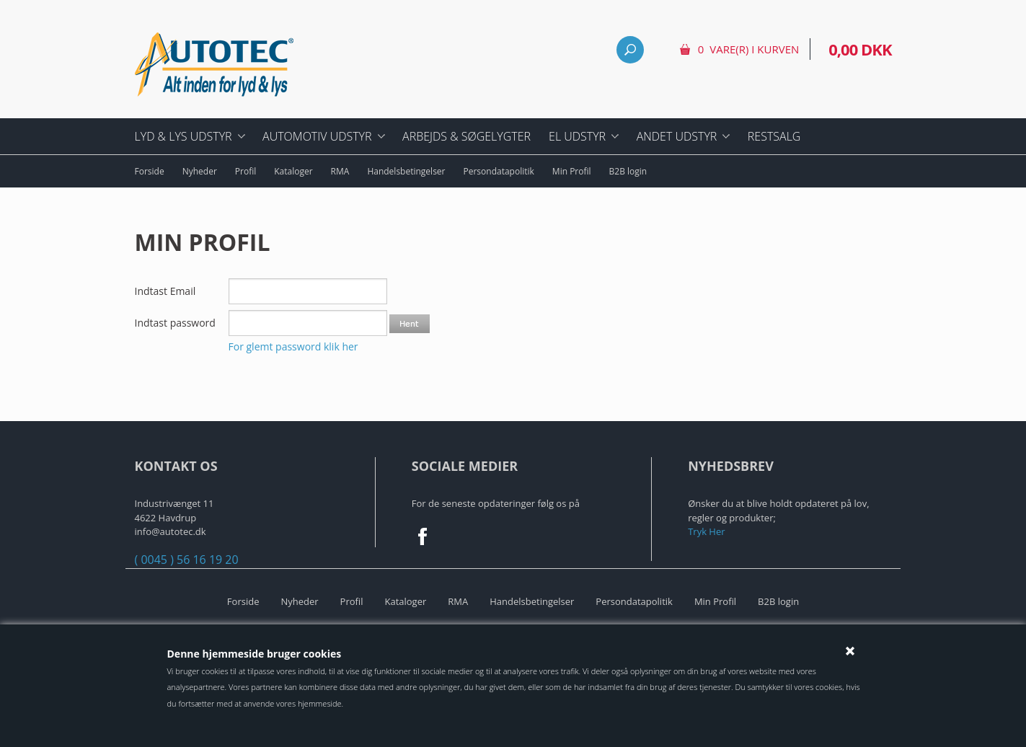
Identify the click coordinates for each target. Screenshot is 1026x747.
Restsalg (774, 136)
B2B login (628, 171)
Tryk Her (706, 531)
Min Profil (571, 171)
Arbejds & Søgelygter (466, 136)
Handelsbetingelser (406, 171)
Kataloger (293, 171)
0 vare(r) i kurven (748, 49)
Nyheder (199, 171)
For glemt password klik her (293, 346)
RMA (340, 171)
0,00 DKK (859, 49)
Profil (245, 171)
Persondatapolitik (499, 171)
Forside (149, 171)
